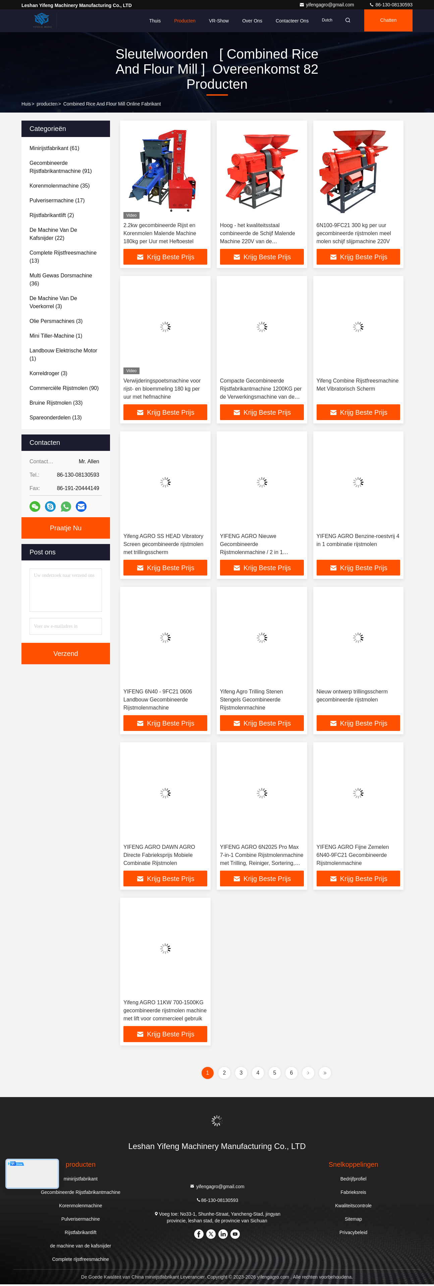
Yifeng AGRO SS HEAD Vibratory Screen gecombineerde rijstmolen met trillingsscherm (163, 545)
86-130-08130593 (391, 4)
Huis (26, 104)
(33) (56, 403)
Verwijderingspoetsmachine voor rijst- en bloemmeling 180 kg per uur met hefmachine (162, 389)
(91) (61, 167)
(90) (64, 388)
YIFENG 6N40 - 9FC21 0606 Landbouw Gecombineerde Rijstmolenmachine (157, 701)
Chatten (387, 20)
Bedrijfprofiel (353, 1180)
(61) (54, 148)
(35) (60, 186)
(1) (56, 336)
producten (47, 104)
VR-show (215, 20)
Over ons (248, 20)
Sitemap (353, 1220)
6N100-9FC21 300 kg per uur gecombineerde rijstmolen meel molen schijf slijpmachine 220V (354, 233)
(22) (53, 234)
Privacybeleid (353, 1234)
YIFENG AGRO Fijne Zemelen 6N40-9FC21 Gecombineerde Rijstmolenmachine (353, 856)
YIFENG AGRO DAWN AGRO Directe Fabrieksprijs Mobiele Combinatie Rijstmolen (159, 856)
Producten (181, 20)
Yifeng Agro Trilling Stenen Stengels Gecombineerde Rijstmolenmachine (251, 701)
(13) (63, 257)
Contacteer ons (288, 20)
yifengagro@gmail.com (327, 4)
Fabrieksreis (353, 1194)
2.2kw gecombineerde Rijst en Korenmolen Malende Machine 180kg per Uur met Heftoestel (159, 233)
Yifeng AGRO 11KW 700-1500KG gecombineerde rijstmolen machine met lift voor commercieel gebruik (165, 1012)
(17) (57, 200)
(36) (61, 279)
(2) (52, 215)
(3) (53, 302)
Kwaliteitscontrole (353, 1207)
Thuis (150, 20)
